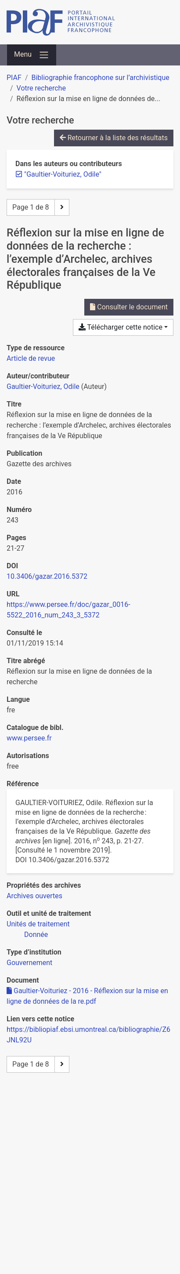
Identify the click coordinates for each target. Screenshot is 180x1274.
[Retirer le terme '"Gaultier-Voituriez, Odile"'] (62, 174)
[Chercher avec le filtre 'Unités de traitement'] (38, 924)
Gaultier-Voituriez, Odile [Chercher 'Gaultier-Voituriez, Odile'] (43, 386)
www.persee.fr (29, 738)
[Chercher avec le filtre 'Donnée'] (36, 934)
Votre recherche (41, 88)
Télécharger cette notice (120, 327)
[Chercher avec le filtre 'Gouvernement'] (29, 962)
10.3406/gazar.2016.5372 (47, 576)
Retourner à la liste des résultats (114, 138)
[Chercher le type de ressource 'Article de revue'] (31, 358)
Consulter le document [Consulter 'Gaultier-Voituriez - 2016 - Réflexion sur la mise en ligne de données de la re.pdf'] (129, 307)
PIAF (14, 77)
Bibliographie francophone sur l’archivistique (100, 77)
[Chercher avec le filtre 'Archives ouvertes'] (34, 896)
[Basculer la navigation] (31, 54)
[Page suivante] (61, 207)
